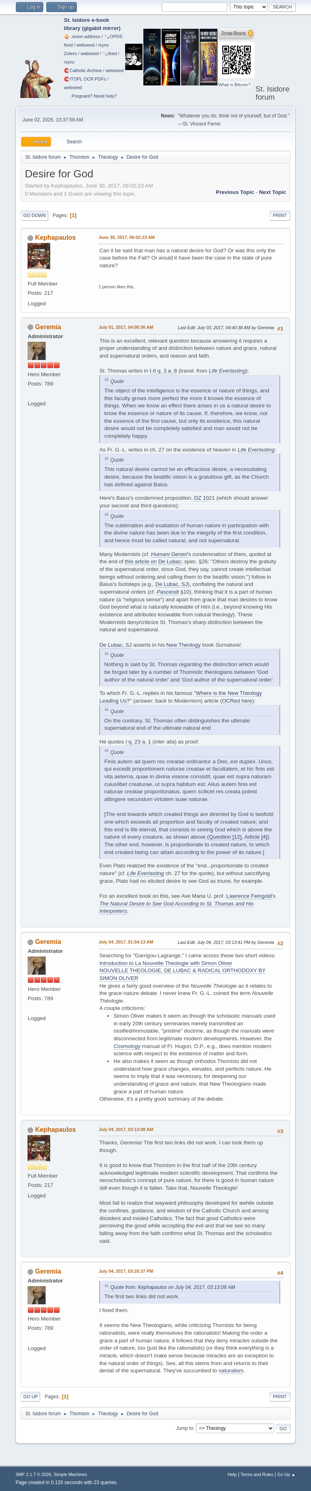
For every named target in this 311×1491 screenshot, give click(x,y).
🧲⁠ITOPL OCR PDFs (85, 79)
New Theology (183, 645)
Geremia (48, 327)
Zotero (70, 53)
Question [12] (225, 837)
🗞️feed (109, 53)
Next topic (272, 192)
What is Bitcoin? (234, 84)
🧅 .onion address (82, 36)
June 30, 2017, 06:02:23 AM (126, 237)
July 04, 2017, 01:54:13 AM (125, 941)
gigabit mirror (101, 28)
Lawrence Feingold (249, 896)
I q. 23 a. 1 (138, 742)
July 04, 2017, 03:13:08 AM (125, 1129)
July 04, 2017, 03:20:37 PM (125, 1271)
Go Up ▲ (286, 1474)
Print (280, 215)
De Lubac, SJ (172, 584)
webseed (85, 45)
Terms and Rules (257, 1474)
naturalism (231, 1370)
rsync (103, 45)
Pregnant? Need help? (94, 96)
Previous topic (235, 192)
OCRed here (237, 701)
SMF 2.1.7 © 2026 (33, 1474)
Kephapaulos (55, 237)
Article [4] (256, 837)
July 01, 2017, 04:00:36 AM (125, 327)
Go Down (34, 215)
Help (232, 1474)
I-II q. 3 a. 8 (163, 371)
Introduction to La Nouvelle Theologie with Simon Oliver (165, 963)
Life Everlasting (227, 371)
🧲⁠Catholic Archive (83, 70)
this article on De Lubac (153, 561)
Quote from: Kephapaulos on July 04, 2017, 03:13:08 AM (172, 1287)
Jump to (185, 1428)
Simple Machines (70, 1474)
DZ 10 (201, 498)
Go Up (30, 1396)
